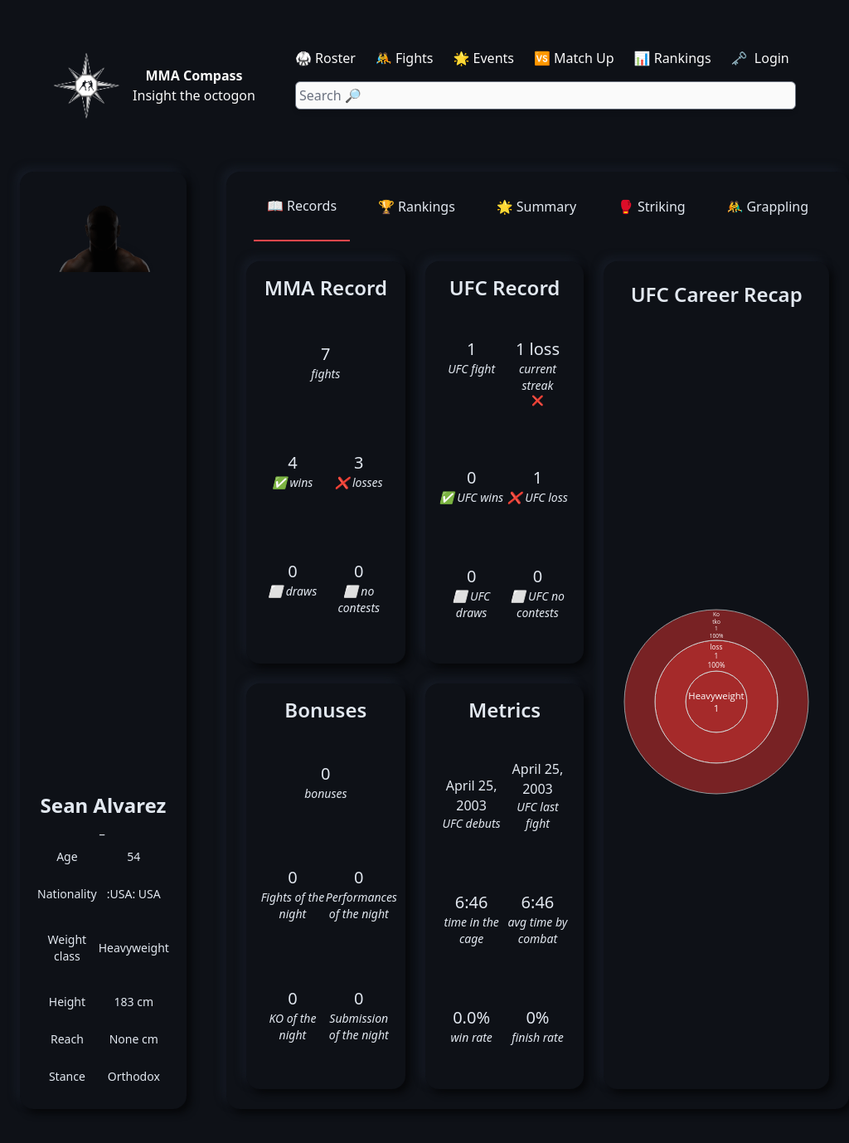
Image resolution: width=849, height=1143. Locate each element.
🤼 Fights (405, 58)
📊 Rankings (672, 58)
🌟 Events (484, 58)
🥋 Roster (325, 58)
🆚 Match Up (574, 58)
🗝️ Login (762, 58)
